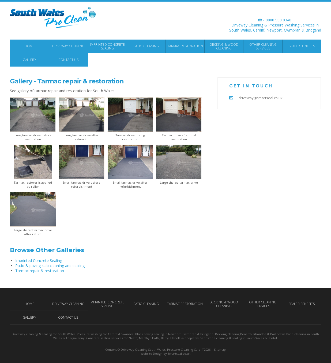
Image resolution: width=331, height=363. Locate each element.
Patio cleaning (296, 334)
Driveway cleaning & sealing (32, 334)
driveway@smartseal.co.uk (261, 97)
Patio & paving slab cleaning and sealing (50, 265)
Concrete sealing (98, 338)
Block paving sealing (149, 334)
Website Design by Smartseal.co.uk (165, 354)
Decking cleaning (227, 334)
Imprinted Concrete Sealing (38, 260)
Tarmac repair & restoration (39, 270)
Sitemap (220, 349)
